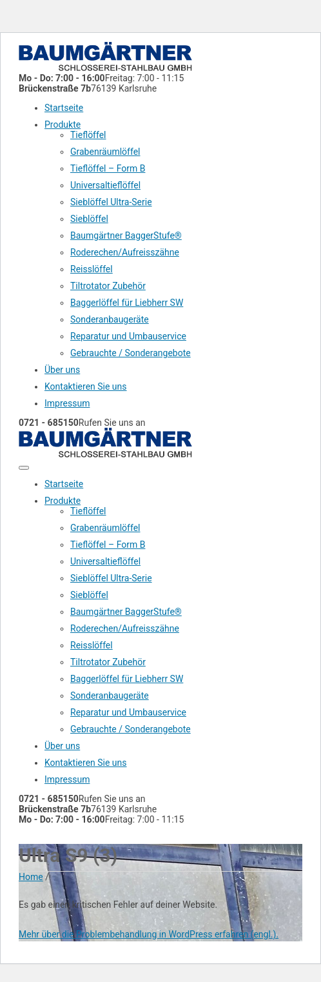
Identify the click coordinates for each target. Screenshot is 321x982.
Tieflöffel (88, 135)
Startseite (63, 108)
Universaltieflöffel (105, 185)
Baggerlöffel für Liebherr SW (126, 302)
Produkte (62, 124)
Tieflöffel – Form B (107, 168)
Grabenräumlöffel (105, 151)
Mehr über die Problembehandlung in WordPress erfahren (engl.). (148, 934)
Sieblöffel (89, 219)
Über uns (62, 370)
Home (31, 877)
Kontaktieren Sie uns (85, 386)
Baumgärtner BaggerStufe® (126, 235)
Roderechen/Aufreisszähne (124, 252)
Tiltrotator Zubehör (108, 286)
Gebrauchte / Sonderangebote (130, 353)
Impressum (67, 403)
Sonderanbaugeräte (109, 319)
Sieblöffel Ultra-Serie (111, 202)
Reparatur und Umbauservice (128, 336)
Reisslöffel (91, 269)
